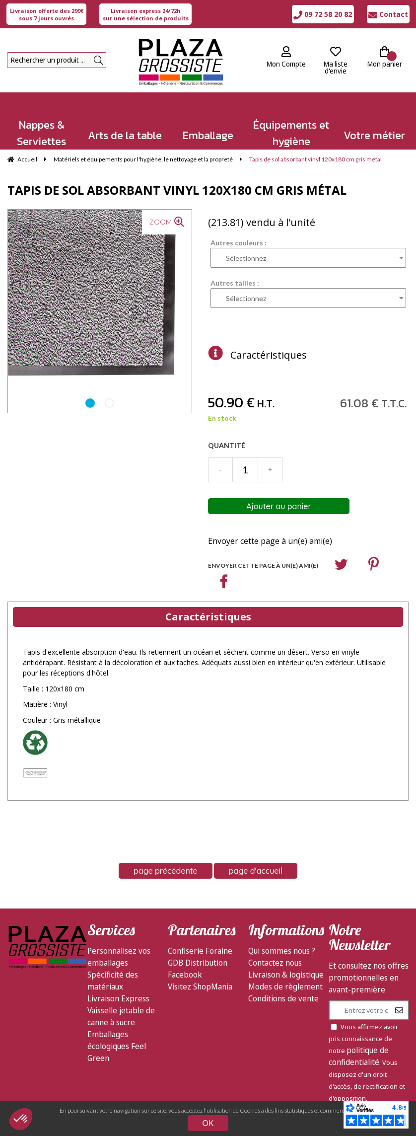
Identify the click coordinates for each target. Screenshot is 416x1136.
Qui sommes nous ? (281, 950)
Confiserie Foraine (200, 950)
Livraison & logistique (286, 974)
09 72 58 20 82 (322, 14)
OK (208, 1123)
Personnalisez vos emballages (118, 956)
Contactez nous (275, 962)
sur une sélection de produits (146, 14)
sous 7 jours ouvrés (46, 14)
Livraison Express (118, 998)
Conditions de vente (283, 998)
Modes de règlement (285, 986)
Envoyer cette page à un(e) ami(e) (270, 540)
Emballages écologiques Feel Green (116, 1046)
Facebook (185, 974)
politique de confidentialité (359, 1056)
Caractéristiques (268, 355)
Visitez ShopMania (200, 986)
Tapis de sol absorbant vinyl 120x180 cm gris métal (177, 190)
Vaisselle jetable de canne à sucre (121, 1016)
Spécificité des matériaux (112, 980)
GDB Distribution (197, 962)
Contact (388, 14)
